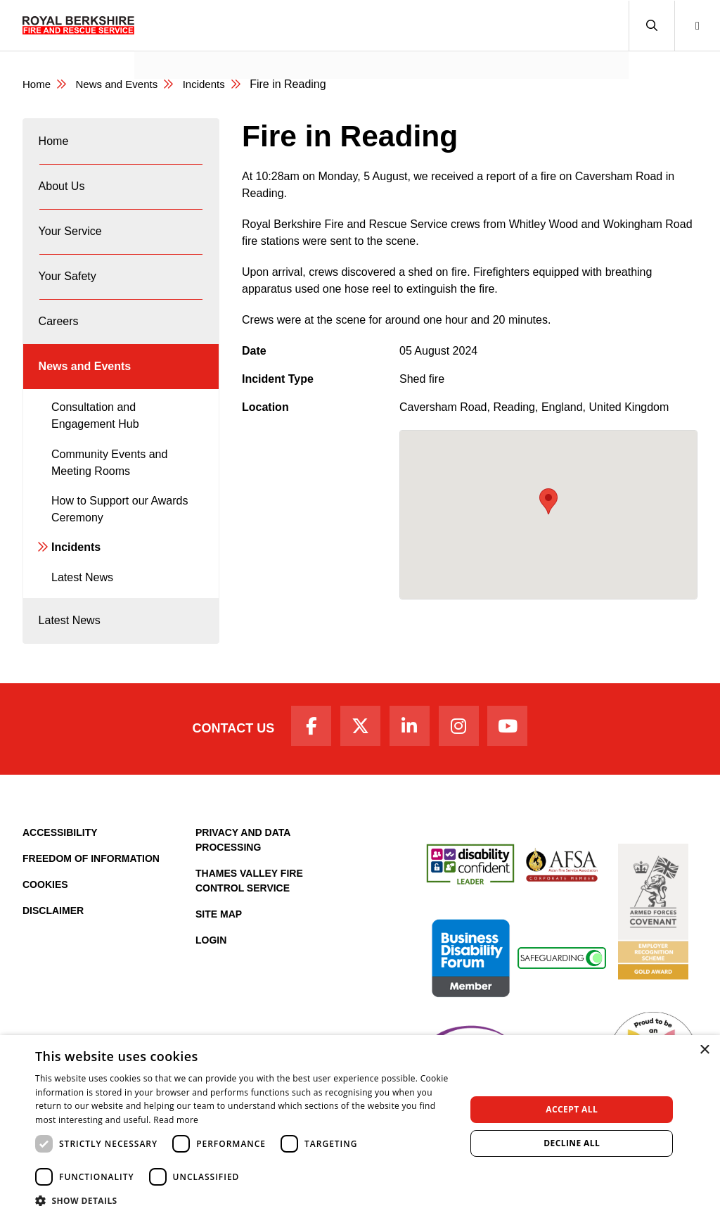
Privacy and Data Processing (242, 884)
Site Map (218, 958)
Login (210, 984)
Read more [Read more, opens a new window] (175, 1120)
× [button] (704, 1050)
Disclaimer (53, 954)
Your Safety (68, 296)
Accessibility (60, 876)
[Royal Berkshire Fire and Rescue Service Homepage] (78, 25)
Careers (59, 347)
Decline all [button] (572, 1143)
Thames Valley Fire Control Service (249, 925)
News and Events (189, 46)
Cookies (45, 928)
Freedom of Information (91, 902)
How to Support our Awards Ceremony (119, 542)
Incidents (213, 84)
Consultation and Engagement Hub (95, 449)
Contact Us (221, 770)
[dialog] (360, 1126)
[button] (651, 26)
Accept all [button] (572, 1109)
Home (37, 84)
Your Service (71, 245)
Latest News (82, 611)
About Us (62, 195)
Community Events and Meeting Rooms (109, 496)
